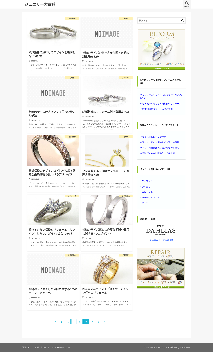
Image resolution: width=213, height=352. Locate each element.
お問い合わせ (40, 347)
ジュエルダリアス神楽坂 (161, 239)
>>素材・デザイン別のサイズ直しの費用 (159, 142)
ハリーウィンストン (151, 196)
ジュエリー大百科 (39, 4)
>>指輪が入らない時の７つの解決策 (157, 152)
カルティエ (147, 191)
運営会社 (26, 347)
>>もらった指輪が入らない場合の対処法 (159, 147)
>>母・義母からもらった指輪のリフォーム (160, 103)
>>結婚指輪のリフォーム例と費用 (156, 108)
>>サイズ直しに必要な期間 (153, 136)
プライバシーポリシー (60, 347)
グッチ (145, 202)
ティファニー (148, 180)
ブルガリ (146, 186)
